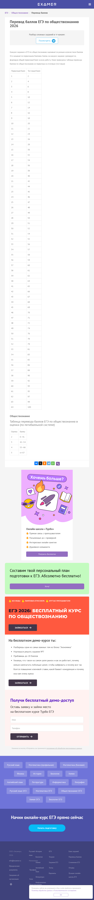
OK (61, 895)
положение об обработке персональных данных (64, 748)
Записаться (21, 627)
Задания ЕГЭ (53, 862)
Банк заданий (74, 851)
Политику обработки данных (42, 890)
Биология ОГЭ (55, 799)
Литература (37, 782)
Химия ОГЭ (34, 799)
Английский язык (15, 782)
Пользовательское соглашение (65, 890)
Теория (51, 857)
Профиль (32, 870)
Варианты (52, 873)
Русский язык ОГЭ (18, 790)
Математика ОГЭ (44, 790)
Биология (55, 773)
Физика (20, 773)
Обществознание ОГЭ (71, 790)
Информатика (59, 782)
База (31, 879)
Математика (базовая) (74, 765)
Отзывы (71, 868)
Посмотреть (47, 41)
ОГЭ (50, 851)
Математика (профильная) (41, 765)
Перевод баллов (75, 857)
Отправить (23, 736)
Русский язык (13, 765)
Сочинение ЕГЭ (74, 862)
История (37, 773)
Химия (72, 773)
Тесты (51, 868)
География (79, 782)
